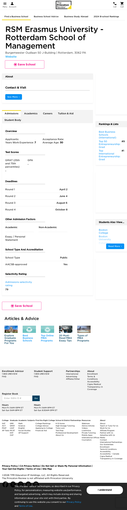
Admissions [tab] (11, 113)
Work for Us (105, 428)
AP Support (23, 433)
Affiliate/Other (73, 379)
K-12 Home (60, 423)
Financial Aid (41, 430)
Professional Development (67, 433)
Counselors (86, 440)
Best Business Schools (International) (107, 135)
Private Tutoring (89, 433)
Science (21, 426)
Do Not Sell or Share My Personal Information (66, 466)
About (102, 423)
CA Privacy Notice (30, 466)
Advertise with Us (107, 435)
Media (102, 438)
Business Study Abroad (76, 16)
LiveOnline (86, 430)
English (21, 428)
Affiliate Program (107, 430)
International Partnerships (111, 442)
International (72, 374)
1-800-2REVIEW (9, 374)
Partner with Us (106, 433)
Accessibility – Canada (109, 454)
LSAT (12, 428)
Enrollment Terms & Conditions (92, 376)
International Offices (90, 438)
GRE (12, 423)
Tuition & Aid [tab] (66, 113)
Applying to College (44, 428)
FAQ (4, 376)
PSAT (4, 428)
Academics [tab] (30, 113)
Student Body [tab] (12, 120)
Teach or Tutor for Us (109, 426)
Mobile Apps (87, 435)
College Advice (41, 426)
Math (20, 423)
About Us (60, 435)
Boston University (105, 238)
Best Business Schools (28, 338)
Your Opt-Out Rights (13, 469)
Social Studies (24, 430)
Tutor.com (60, 428)
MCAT (12, 430)
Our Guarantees (106, 444)
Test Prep (60, 430)
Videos (85, 428)
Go (36, 398)
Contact (103, 440)
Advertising (71, 376)
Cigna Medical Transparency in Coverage (95, 386)
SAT (3, 423)
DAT (11, 433)
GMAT (12, 426)
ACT (4, 426)
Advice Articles (88, 426)
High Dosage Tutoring (65, 426)
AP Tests (5, 430)
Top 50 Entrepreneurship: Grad (109, 144)
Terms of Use (25, 506)
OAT (12, 435)
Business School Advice (46, 16)
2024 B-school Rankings (106, 16)
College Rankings (43, 423)
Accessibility (93, 381)
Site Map (47, 469)
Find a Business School (16, 16)
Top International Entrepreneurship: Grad (109, 155)
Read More (115, 246)
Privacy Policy (73, 502)
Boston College (103, 231)
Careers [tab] (47, 113)
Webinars (86, 423)
